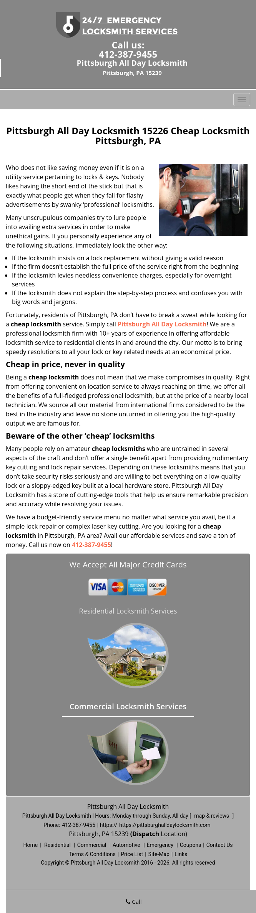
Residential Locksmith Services (128, 610)
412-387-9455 (128, 54)
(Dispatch (145, 834)
